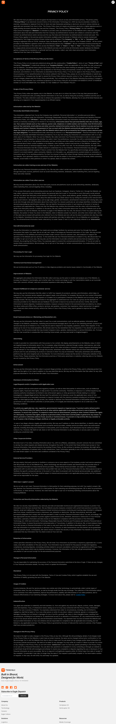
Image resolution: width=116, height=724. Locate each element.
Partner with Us (98, 692)
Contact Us (96, 689)
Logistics (51, 689)
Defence (51, 695)
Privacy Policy (85, 718)
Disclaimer (109, 718)
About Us (7, 689)
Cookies (62, 718)
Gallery (72, 698)
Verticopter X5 (31, 692)
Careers (6, 695)
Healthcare (52, 692)
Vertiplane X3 (30, 689)
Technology (8, 692)
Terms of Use (73, 718)
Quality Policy (97, 718)
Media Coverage (76, 689)
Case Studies (52, 698)
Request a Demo (98, 695)
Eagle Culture (8, 698)
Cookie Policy (80, 597)
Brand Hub (73, 695)
